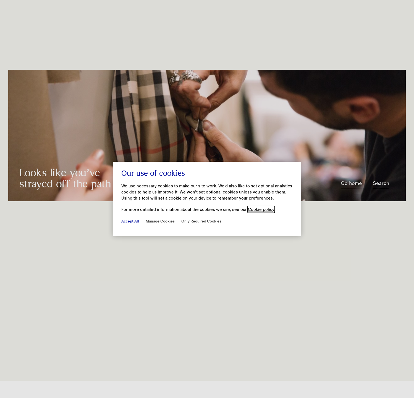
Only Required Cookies (201, 221)
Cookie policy (261, 209)
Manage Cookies (160, 221)
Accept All (130, 221)
